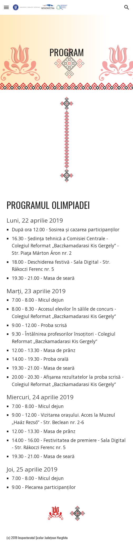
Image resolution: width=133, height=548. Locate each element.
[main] (66, 52)
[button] (6, 7)
